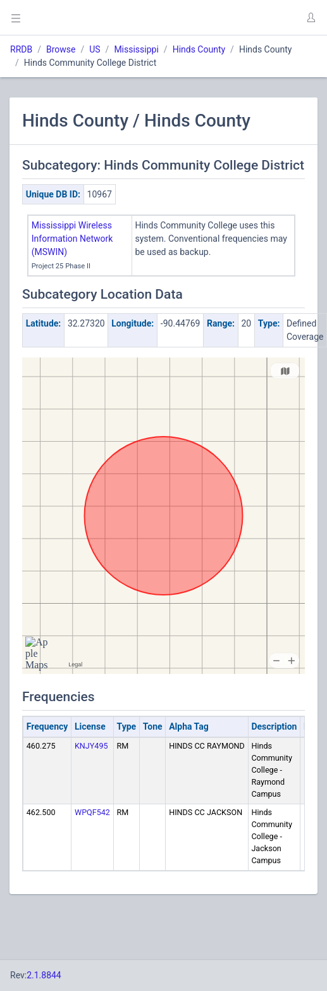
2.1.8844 (44, 975)
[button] (310, 17)
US (94, 49)
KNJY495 (91, 746)
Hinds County (199, 49)
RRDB (21, 49)
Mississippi (136, 49)
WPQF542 (92, 812)
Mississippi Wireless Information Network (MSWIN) (72, 238)
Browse (60, 49)
